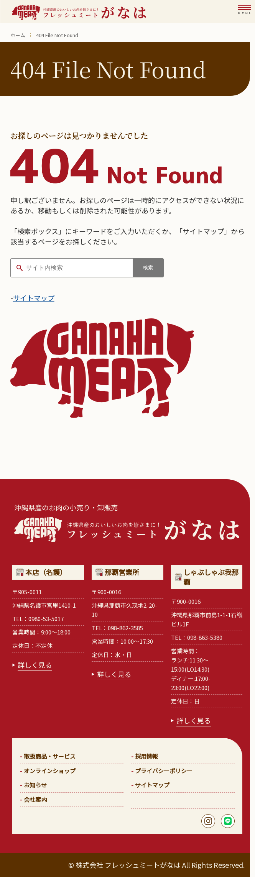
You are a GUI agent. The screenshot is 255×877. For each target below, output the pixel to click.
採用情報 (146, 756)
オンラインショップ (50, 771)
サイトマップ (33, 298)
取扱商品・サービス (50, 756)
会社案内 (35, 799)
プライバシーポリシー (163, 771)
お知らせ (35, 785)
